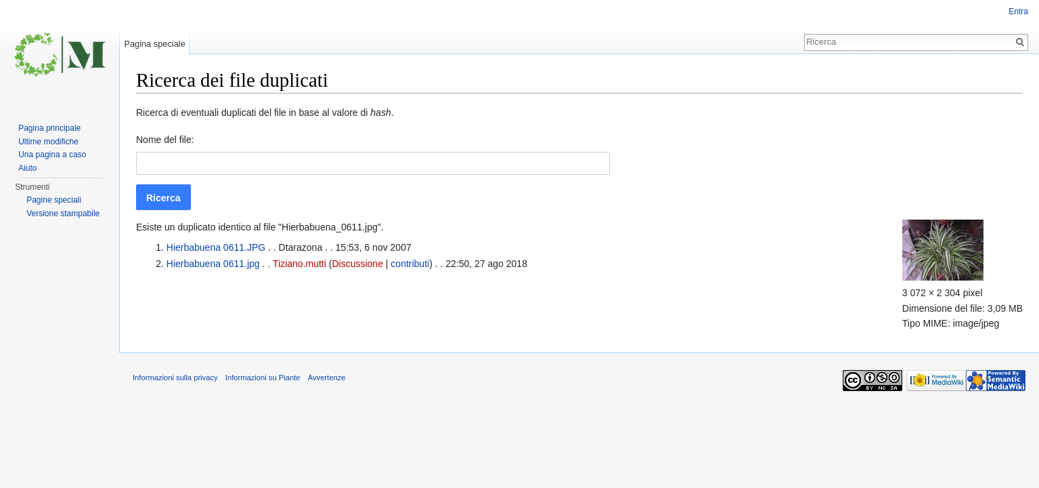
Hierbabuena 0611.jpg (213, 263)
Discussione (357, 263)
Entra (1018, 11)
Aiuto (27, 168)
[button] (163, 197)
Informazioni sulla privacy (175, 377)
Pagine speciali (53, 200)
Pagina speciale (154, 44)
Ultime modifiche (48, 141)
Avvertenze (327, 377)
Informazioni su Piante (263, 377)
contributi (410, 263)
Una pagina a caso (52, 154)
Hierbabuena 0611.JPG (216, 247)
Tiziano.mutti (299, 263)
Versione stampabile (63, 213)
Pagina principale (49, 128)
